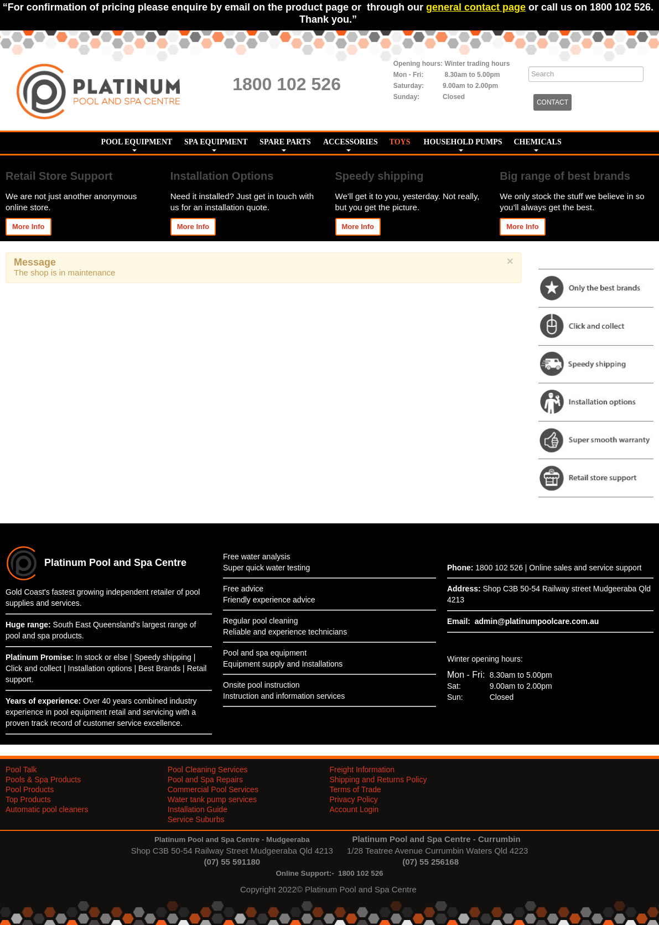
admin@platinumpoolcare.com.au (537, 621)
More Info (28, 226)
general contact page (476, 7)
